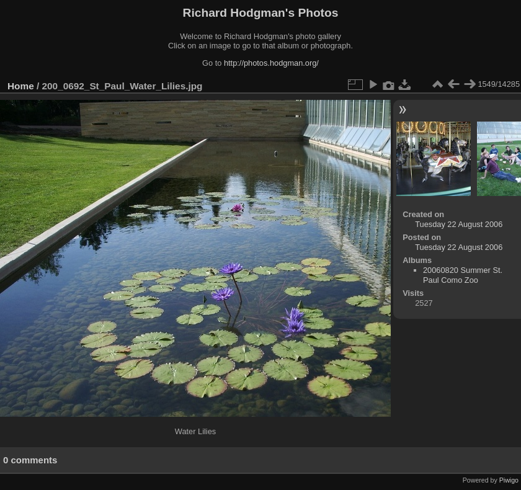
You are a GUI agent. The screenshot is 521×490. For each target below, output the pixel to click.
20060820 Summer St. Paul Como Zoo (462, 275)
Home (20, 86)
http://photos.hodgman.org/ (271, 63)
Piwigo (509, 480)
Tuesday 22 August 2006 (458, 224)
